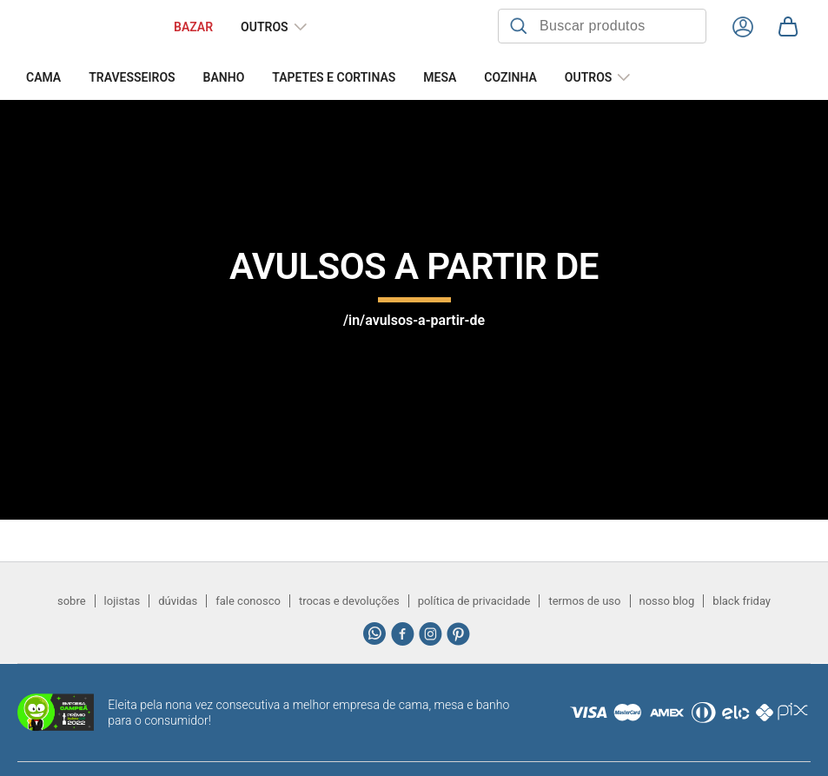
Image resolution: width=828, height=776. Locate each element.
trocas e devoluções (349, 600)
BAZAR (193, 27)
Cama (43, 77)
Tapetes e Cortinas (333, 77)
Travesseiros (132, 77)
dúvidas (177, 600)
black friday (741, 600)
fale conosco (248, 600)
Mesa (439, 77)
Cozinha (510, 77)
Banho (224, 77)
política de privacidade (474, 600)
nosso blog (667, 600)
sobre (71, 600)
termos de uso (584, 600)
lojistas (122, 600)
